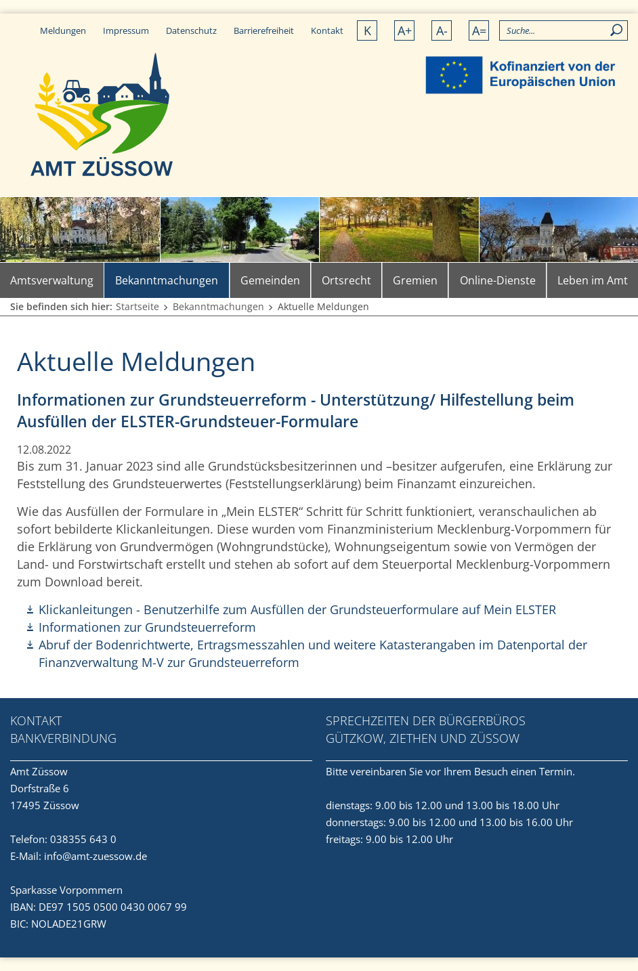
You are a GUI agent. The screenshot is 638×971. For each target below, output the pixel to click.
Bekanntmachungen (166, 280)
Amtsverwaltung (51, 280)
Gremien (415, 280)
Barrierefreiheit (264, 30)
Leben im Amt (592, 280)
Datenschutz (191, 30)
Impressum (126, 30)
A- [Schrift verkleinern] (442, 30)
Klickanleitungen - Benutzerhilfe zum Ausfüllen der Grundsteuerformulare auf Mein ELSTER (297, 609)
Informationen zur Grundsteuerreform (147, 627)
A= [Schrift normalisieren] (479, 30)
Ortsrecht (346, 280)
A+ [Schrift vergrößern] (405, 30)
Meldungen (63, 30)
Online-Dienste (498, 280)
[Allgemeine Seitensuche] (563, 30)
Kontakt (327, 30)
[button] (602, 49)
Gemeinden (270, 280)
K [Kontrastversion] (367, 30)
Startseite (137, 306)
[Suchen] (617, 30)
